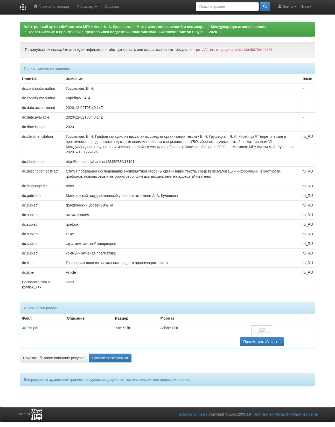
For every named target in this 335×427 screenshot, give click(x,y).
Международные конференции (239, 27)
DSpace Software (193, 414)
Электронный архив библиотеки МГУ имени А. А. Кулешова (77, 27)
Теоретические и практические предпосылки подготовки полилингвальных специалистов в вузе (115, 32)
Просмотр (87, 6)
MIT (250, 414)
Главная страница (51, 6)
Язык (305, 6)
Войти (287, 6)
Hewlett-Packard (274, 414)
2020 (213, 32)
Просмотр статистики (110, 358)
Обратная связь (304, 414)
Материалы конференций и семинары (170, 27)
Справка (112, 6)
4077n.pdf (30, 328)
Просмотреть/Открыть (262, 342)
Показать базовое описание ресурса (54, 358)
